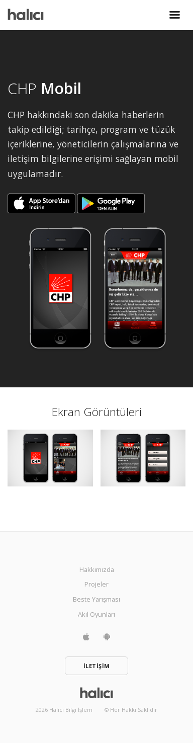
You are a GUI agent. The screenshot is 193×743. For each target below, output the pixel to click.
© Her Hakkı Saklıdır (131, 709)
